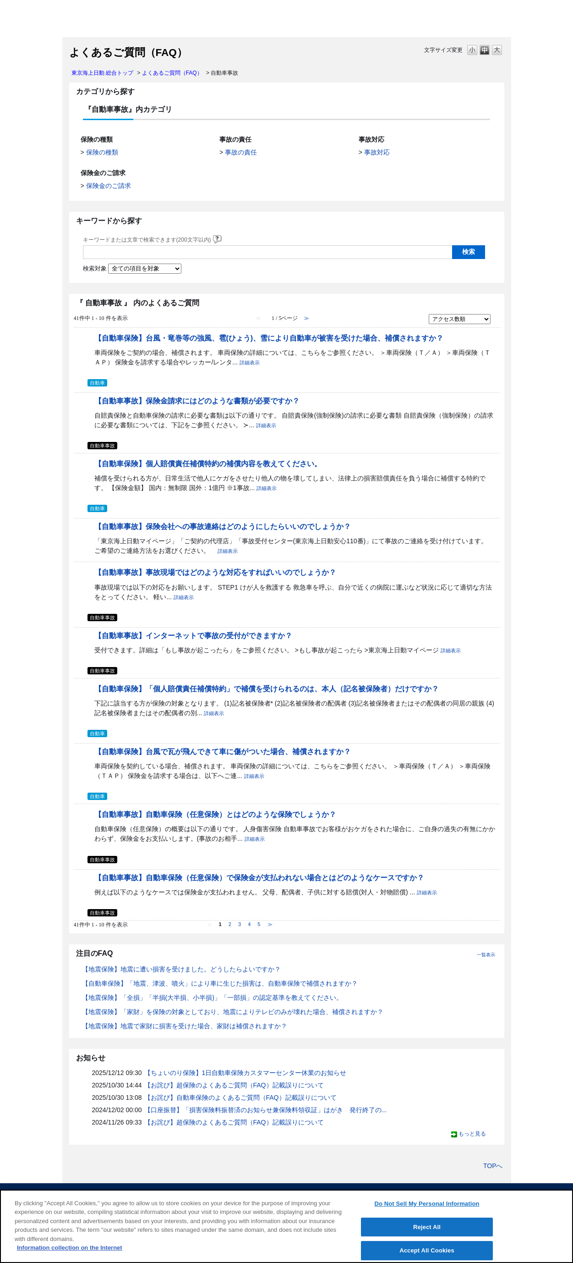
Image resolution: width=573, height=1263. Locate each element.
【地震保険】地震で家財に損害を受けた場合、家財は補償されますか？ (184, 1026)
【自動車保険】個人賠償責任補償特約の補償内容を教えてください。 (208, 463)
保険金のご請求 (108, 185)
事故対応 (377, 152)
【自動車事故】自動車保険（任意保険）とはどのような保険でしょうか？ (215, 814)
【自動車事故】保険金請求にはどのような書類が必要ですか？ (197, 401)
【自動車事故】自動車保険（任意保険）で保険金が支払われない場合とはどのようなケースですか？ (259, 877)
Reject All (427, 1227)
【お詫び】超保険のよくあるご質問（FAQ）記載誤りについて (234, 1085)
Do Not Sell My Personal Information (426, 1203)
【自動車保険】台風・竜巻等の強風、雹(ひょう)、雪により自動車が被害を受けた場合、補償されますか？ (269, 338)
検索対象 (95, 268)
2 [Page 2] (230, 924)
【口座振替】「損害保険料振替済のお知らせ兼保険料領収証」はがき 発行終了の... (265, 1110)
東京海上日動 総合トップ (102, 73)
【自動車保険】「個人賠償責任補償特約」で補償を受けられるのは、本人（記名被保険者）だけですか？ (266, 688)
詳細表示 (250, 362)
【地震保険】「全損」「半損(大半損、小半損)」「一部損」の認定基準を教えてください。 (212, 997)
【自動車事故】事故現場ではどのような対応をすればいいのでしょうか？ (215, 572)
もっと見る (472, 1134)
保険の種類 (102, 152)
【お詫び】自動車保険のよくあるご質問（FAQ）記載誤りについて (240, 1097)
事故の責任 (241, 152)
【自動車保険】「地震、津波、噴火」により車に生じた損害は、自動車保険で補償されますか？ (220, 983)
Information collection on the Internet (69, 1247)
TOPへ (493, 1165)
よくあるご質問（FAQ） (172, 73)
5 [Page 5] (258, 924)
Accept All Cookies (426, 1250)
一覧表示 (486, 954)
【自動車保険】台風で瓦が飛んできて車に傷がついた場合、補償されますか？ (222, 751)
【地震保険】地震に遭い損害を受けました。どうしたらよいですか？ (181, 969)
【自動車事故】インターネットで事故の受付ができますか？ (193, 635)
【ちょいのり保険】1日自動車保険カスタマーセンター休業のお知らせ (245, 1072)
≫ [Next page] (270, 924)
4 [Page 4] (249, 924)
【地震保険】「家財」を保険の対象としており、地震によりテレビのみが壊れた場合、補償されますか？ (232, 1011)
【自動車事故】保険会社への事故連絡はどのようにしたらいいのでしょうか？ (222, 526)
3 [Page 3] (239, 924)
